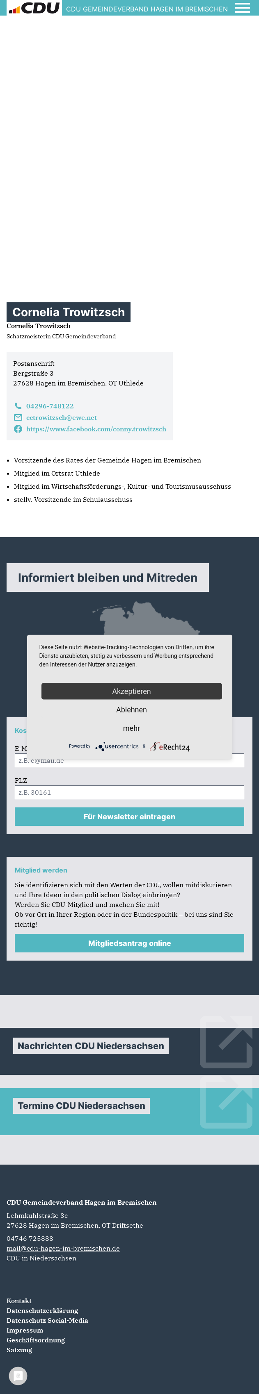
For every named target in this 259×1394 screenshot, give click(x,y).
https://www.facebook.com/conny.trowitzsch (89, 429)
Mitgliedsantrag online (129, 943)
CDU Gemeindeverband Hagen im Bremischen (82, 1202)
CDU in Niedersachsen (41, 1258)
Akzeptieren (131, 691)
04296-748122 (43, 406)
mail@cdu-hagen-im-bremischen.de (63, 1248)
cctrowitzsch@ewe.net (55, 417)
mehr (131, 727)
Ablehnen (131, 709)
